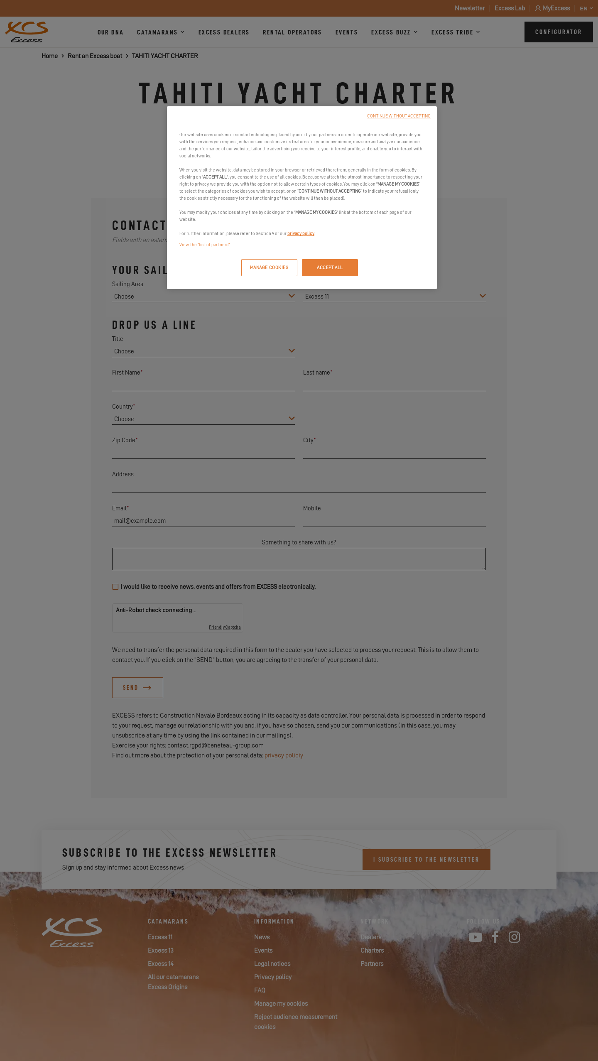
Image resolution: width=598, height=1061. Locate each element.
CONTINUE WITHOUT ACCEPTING (399, 116)
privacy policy (300, 233)
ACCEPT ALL (330, 267)
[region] (302, 197)
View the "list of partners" (204, 245)
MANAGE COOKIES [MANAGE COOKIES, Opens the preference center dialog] (269, 267)
